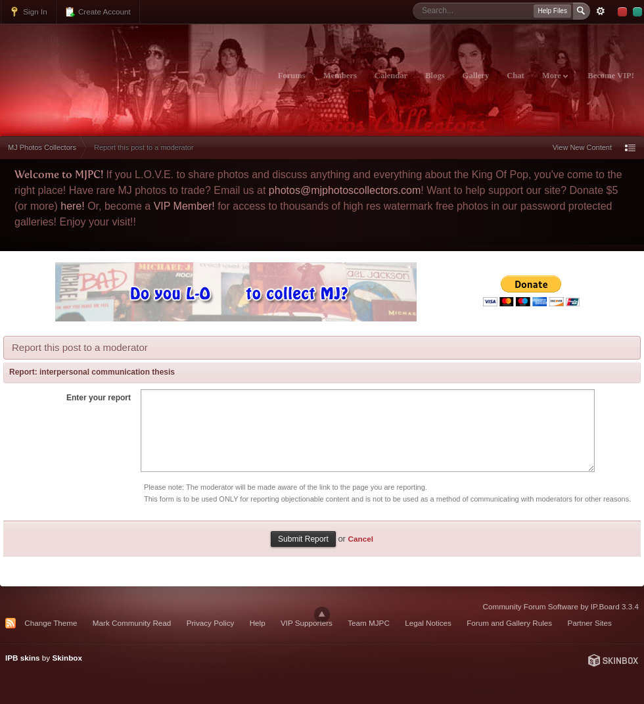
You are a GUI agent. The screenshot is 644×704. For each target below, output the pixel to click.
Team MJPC (369, 623)
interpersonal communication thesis (107, 372)
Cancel (360, 538)
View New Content (582, 147)
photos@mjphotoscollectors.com (345, 190)
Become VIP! (610, 75)
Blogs (434, 75)
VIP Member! (184, 206)
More (555, 75)
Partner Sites (589, 623)
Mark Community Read (132, 623)
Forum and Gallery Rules (509, 623)
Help (257, 623)
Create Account (97, 12)
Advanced (600, 11)
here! (72, 206)
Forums (292, 75)
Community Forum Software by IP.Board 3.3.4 (560, 606)
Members (340, 75)
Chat (515, 75)
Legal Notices (428, 623)
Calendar (391, 75)
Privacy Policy (211, 623)
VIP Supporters (307, 623)
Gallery (476, 75)
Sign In (28, 12)
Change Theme (50, 623)
